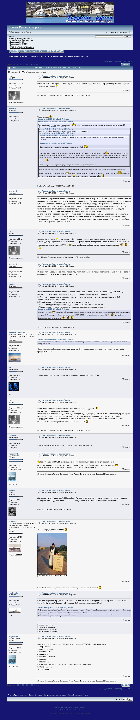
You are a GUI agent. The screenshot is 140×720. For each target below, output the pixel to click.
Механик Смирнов (17, 332)
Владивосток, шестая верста (20, 46)
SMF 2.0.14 (59, 707)
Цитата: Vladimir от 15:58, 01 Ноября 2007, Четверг (55, 121)
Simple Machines (79, 707)
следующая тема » (125, 61)
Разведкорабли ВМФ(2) (18, 44)
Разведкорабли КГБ (17, 42)
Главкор (12, 436)
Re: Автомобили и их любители (56, 76)
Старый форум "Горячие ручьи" (21, 40)
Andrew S (13, 191)
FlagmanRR (14, 454)
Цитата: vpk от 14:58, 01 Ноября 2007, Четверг (56, 143)
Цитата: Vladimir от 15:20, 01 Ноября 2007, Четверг (57, 135)
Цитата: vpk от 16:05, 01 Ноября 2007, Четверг (53, 119)
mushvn (12, 490)
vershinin (12, 522)
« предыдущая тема (108, 61)
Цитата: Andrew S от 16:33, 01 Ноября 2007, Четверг (55, 339)
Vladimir (12, 109)
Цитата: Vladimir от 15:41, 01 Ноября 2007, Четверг (56, 129)
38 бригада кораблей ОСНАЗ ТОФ (22, 48)
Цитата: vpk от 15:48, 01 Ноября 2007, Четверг (54, 127)
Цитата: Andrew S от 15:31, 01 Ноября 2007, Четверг (57, 133)
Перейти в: (118, 699)
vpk (10, 76)
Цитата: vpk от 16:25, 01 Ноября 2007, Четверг (53, 309)
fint (10, 367)
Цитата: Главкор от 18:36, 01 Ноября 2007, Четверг (55, 608)
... (29, 65)
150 (31, 65)
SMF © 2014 (68, 707)
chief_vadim (14, 593)
